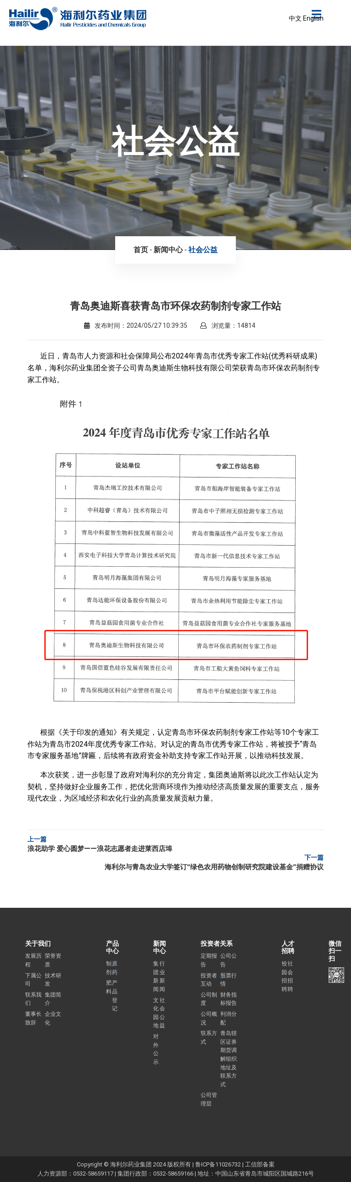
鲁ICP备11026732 (218, 1164)
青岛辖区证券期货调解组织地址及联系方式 (228, 1059)
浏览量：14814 (227, 325)
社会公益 (203, 249)
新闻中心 (168, 249)
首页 (140, 249)
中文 (295, 18)
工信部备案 (260, 1164)
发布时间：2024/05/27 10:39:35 (135, 325)
